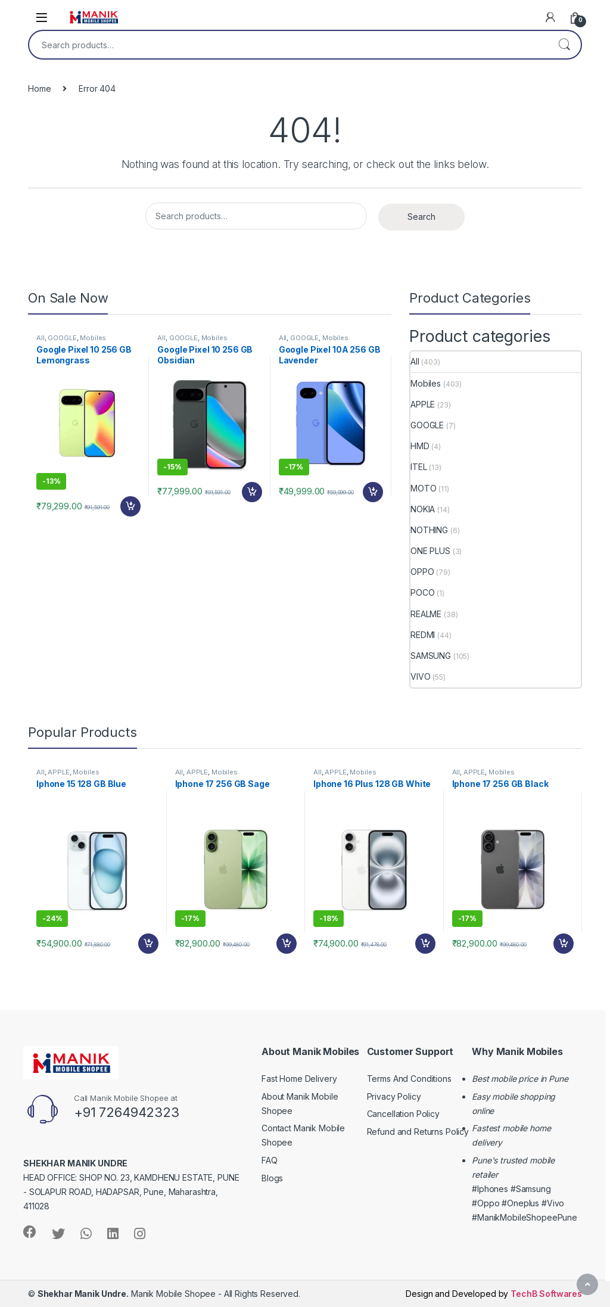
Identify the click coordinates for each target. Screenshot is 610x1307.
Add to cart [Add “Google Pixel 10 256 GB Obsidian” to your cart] (252, 492)
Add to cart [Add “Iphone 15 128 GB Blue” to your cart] (148, 943)
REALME (425, 614)
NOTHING (429, 530)
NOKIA (422, 509)
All (40, 338)
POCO (422, 592)
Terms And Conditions (409, 1078)
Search (564, 44)
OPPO (422, 572)
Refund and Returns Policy (418, 1131)
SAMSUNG (430, 656)
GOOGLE (62, 338)
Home (39, 88)
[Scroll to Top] (587, 1284)
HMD (420, 446)
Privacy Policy (394, 1096)
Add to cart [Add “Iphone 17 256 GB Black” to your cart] (563, 943)
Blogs (272, 1178)
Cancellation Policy (403, 1114)
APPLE (422, 404)
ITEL (418, 467)
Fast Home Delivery (299, 1078)
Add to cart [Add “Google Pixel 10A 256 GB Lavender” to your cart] (373, 492)
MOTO (423, 488)
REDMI (422, 635)
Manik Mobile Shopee (127, 1294)
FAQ (270, 1160)
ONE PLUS (430, 551)
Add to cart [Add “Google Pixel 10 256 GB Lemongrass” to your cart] (130, 506)
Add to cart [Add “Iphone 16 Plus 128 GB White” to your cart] (425, 943)
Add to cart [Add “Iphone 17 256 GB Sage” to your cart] (286, 943)
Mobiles (93, 338)
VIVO (420, 676)
